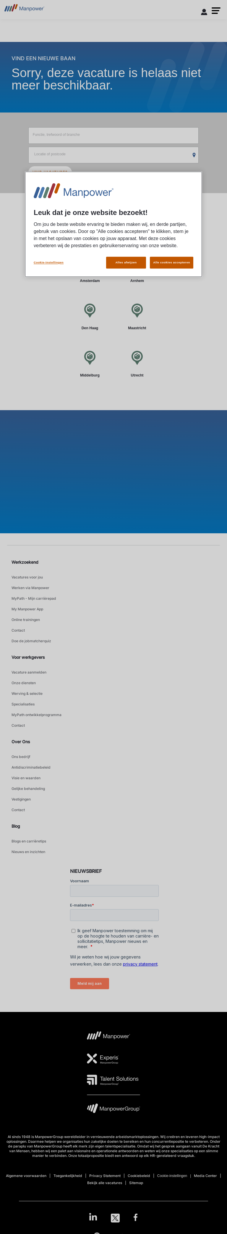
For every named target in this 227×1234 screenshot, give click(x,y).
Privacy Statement (105, 1175)
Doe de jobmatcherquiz (31, 641)
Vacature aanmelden (29, 672)
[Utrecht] (137, 363)
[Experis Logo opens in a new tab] (103, 1058)
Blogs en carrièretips (29, 841)
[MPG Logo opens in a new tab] (113, 1109)
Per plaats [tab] (91, 231)
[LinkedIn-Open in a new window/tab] (93, 1217)
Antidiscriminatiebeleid (31, 767)
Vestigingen (21, 799)
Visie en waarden (26, 778)
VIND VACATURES (50, 172)
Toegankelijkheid (67, 1175)
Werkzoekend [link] (25, 562)
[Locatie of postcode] (113, 155)
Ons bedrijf (21, 756)
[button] (216, 10)
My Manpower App (27, 609)
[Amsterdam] (90, 269)
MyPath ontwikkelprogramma (36, 715)
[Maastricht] (137, 316)
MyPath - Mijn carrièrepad (34, 598)
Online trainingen (26, 619)
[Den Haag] (90, 316)
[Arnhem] (137, 269)
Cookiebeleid (139, 1175)
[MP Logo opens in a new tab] (108, 1037)
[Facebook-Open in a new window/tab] (135, 1218)
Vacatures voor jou (27, 577)
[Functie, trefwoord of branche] (113, 135)
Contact (18, 630)
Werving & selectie (27, 693)
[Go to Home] (24, 9)
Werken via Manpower (30, 588)
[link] (113, 1218)
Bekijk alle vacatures (104, 1183)
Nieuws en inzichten (28, 852)
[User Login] (204, 13)
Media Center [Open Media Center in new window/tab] (205, 1175)
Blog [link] (16, 826)
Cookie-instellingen (172, 1176)
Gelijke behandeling (28, 788)
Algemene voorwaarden (26, 1175)
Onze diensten (24, 683)
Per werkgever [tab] (136, 231)
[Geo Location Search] (194, 155)
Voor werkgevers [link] (28, 657)
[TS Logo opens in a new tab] (113, 1079)
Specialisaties (23, 704)
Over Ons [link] (21, 741)
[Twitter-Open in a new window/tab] (115, 1218)
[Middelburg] (90, 363)
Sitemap (136, 1183)
